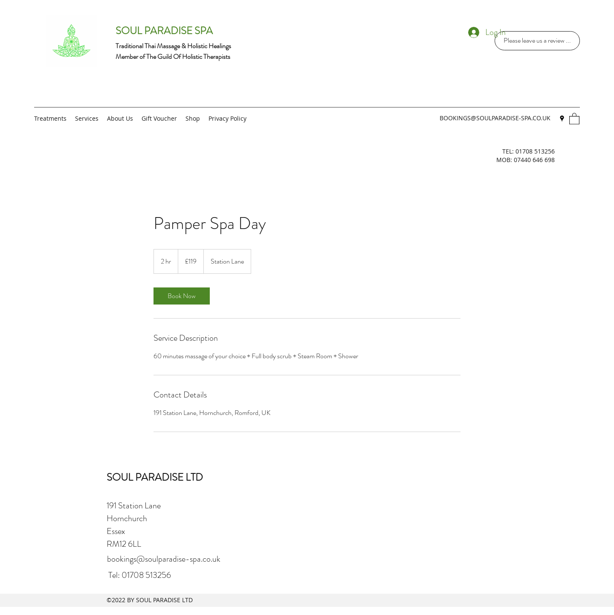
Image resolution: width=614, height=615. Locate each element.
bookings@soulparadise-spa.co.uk (163, 559)
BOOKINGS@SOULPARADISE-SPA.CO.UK (495, 118)
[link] (182, 296)
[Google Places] (562, 118)
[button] (574, 118)
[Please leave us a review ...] (537, 40)
